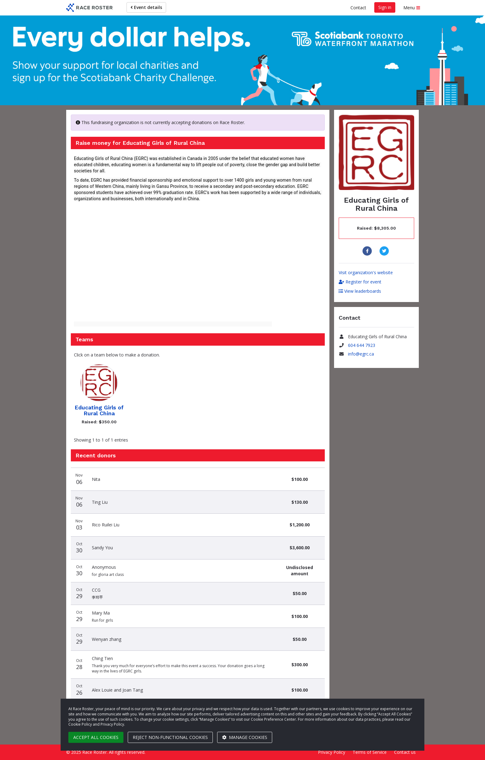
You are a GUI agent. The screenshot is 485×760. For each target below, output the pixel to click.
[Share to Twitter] (385, 251)
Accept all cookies (95, 737)
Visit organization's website (366, 272)
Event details (146, 7)
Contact (358, 8)
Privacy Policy (331, 752)
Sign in (384, 7)
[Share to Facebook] (368, 251)
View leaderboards (360, 291)
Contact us (405, 752)
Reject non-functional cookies (170, 737)
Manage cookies (244, 737)
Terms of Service (370, 752)
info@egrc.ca (361, 354)
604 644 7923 (361, 345)
